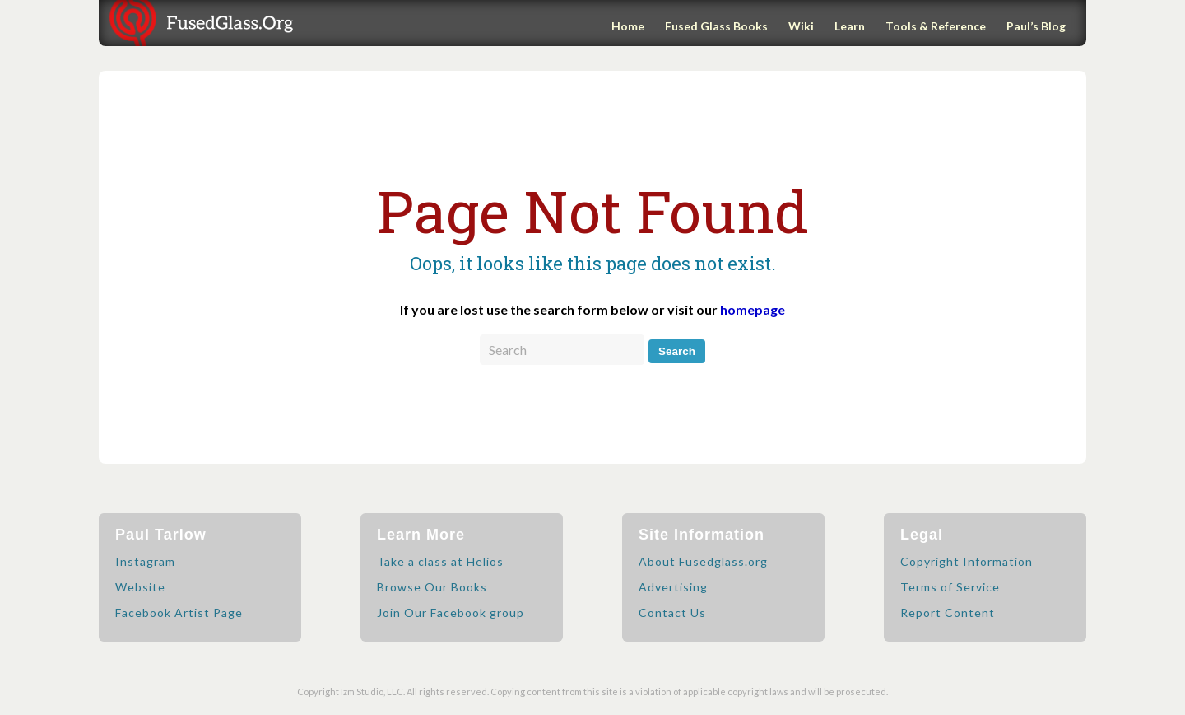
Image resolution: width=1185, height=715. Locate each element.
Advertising (673, 587)
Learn (849, 26)
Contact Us (672, 612)
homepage (752, 309)
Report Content (947, 612)
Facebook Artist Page (179, 612)
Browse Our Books (432, 587)
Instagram (145, 561)
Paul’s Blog (1036, 26)
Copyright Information (966, 561)
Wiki (801, 26)
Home (627, 26)
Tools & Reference (935, 26)
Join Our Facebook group (450, 612)
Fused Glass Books (716, 26)
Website (140, 587)
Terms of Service (950, 587)
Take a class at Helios (440, 561)
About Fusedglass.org (703, 561)
